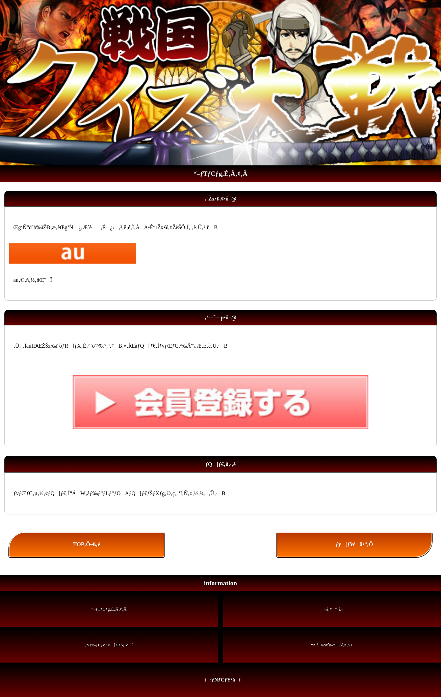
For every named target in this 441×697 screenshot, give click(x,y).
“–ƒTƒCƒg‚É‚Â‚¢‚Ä (109, 609)
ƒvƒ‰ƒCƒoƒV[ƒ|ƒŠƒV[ (109, 645)
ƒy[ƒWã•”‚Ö (354, 544)
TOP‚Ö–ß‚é (86, 544)
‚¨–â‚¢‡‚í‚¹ (332, 609)
